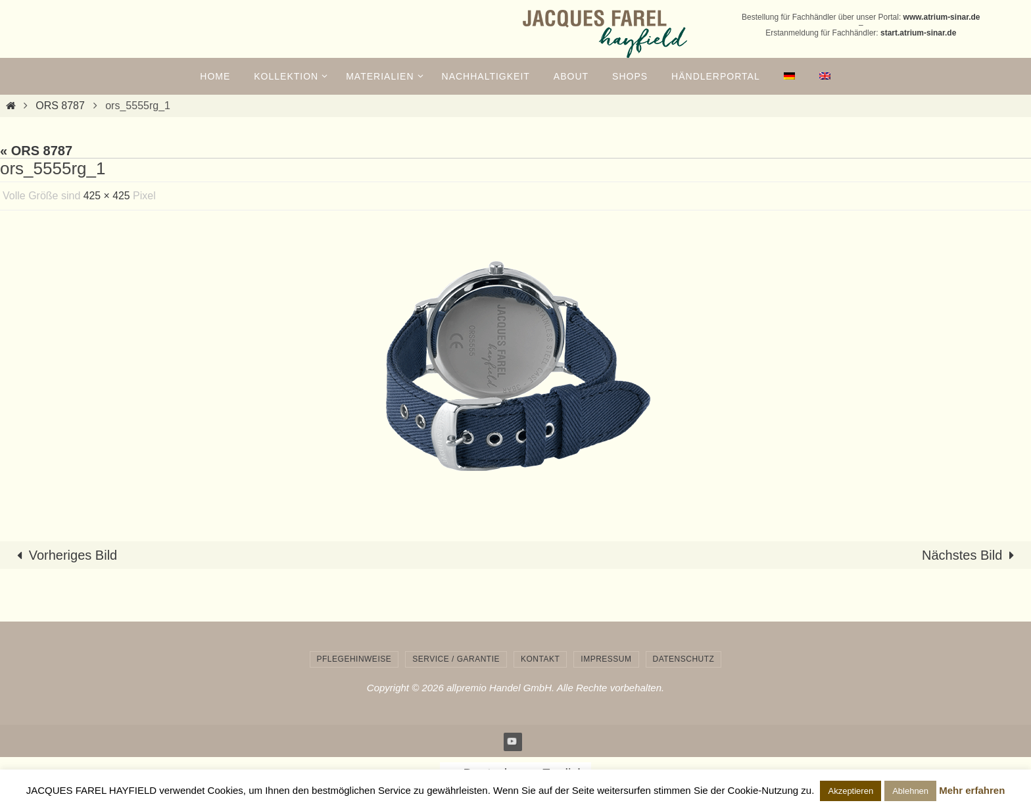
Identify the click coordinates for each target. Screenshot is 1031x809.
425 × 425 (107, 195)
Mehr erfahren (972, 790)
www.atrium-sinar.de (941, 17)
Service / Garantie (456, 659)
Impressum (606, 659)
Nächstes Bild (971, 555)
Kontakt (540, 659)
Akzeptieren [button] (850, 791)
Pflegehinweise (354, 659)
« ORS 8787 (36, 150)
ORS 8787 (60, 105)
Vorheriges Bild (64, 555)
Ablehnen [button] (910, 791)
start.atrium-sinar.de (918, 32)
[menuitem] (789, 76)
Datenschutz (684, 659)
